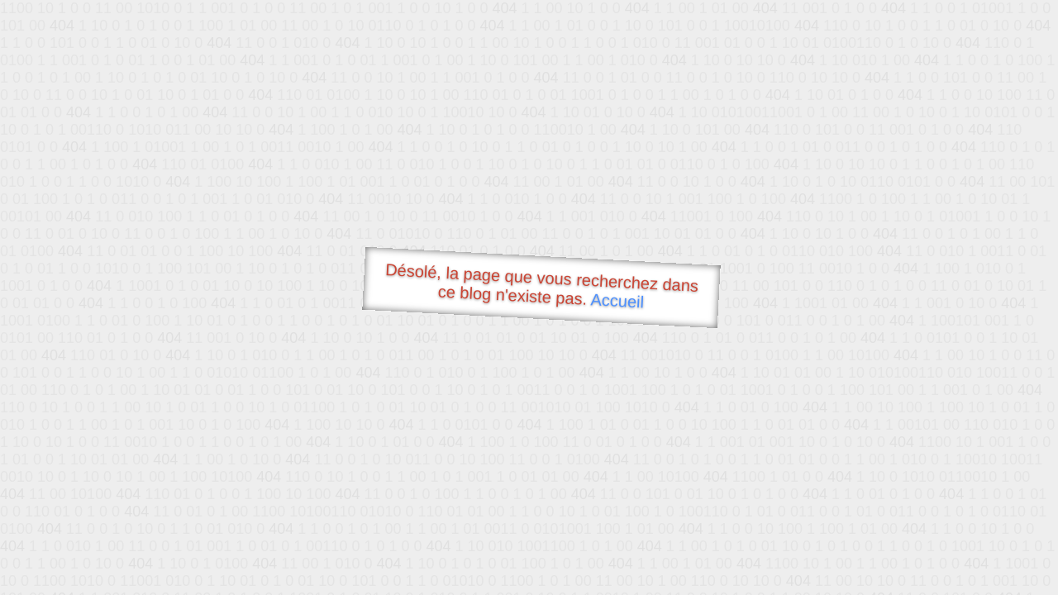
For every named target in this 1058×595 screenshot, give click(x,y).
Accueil (617, 300)
